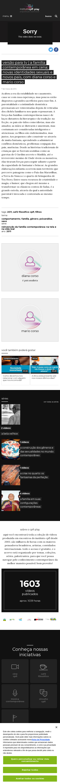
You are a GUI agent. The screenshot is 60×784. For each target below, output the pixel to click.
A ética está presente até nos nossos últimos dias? (44, 377)
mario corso (30, 330)
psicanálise (46, 219)
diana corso (30, 275)
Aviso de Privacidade (41, 740)
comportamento (10, 219)
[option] (15, 370)
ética (34, 358)
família (25, 219)
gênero (34, 219)
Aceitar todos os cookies (30, 779)
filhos (38, 212)
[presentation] (15, 365)
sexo (4, 221)
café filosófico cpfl (23, 212)
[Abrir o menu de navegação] (7, 16)
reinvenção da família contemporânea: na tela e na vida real (28, 228)
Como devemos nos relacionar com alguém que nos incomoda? (14, 378)
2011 (9, 212)
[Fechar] (56, 728)
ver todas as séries (51, 402)
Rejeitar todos (30, 771)
